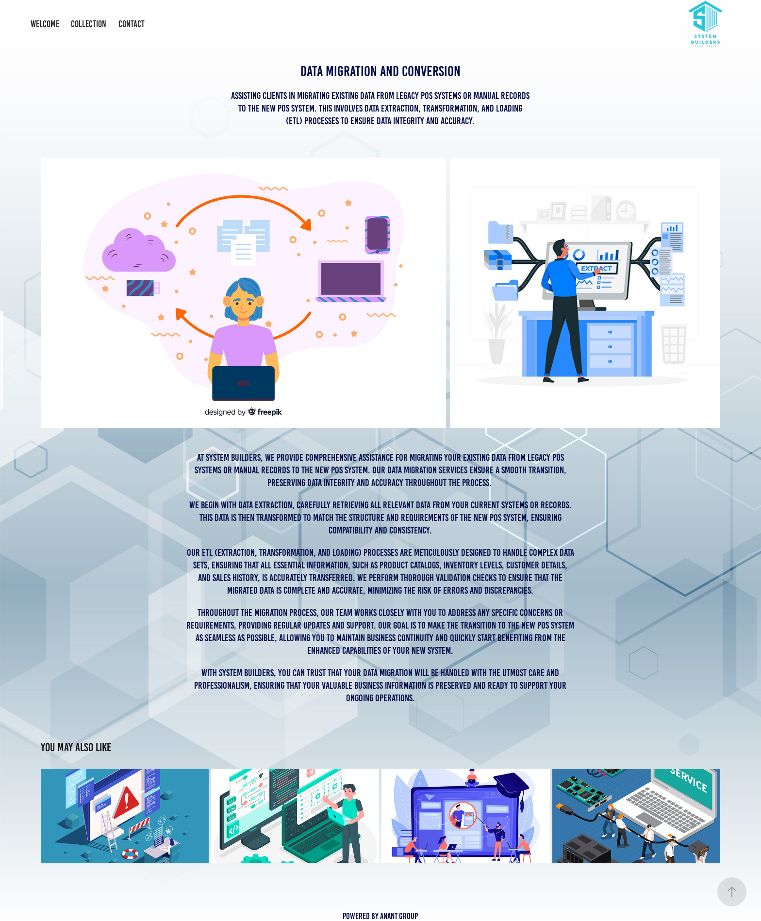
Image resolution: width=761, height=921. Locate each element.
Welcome (45, 24)
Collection (88, 24)
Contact (131, 24)
